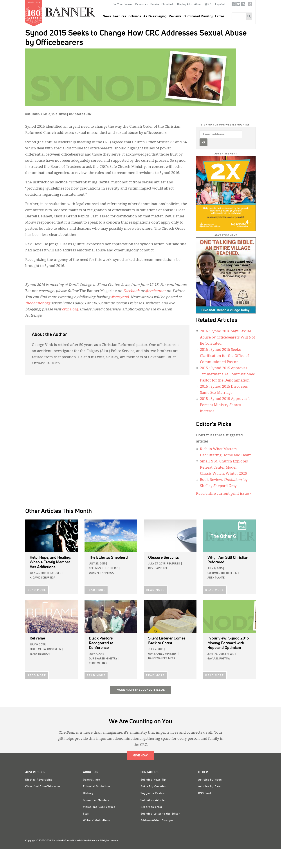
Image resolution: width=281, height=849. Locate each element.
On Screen (54, 649)
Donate (154, 4)
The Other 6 (110, 568)
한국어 (208, 4)
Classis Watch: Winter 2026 (223, 474)
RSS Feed (204, 793)
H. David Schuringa (42, 578)
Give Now (140, 755)
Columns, (95, 568)
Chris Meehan (98, 663)
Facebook (234, 5)
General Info (91, 780)
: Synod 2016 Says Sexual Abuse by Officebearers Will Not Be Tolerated (227, 338)
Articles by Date (209, 786)
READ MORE (36, 590)
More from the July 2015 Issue (141, 689)
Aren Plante (216, 578)
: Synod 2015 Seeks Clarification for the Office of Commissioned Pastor (224, 356)
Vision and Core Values (99, 807)
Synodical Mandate (96, 800)
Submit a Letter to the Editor (160, 814)
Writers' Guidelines (96, 820)
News (63, 114)
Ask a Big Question (153, 786)
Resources (141, 4)
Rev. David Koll (158, 568)
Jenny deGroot (40, 654)
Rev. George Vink (79, 114)
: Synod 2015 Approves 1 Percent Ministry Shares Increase (225, 405)
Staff (86, 814)
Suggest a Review (152, 793)
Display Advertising (39, 780)
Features (119, 16)
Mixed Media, (38, 649)
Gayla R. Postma (218, 658)
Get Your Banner (122, 4)
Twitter (238, 5)
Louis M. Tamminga (101, 573)
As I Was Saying (154, 16)
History (88, 793)
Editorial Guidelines (97, 786)
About (198, 4)
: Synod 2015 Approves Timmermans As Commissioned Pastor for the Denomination (227, 374)
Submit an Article (152, 800)
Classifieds (168, 4)
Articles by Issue (210, 780)
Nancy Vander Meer (161, 658)
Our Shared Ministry (198, 16)
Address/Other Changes (156, 820)
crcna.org (250, 4)
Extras (219, 16)
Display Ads (184, 4)
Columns (134, 16)
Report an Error (151, 807)
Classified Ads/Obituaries (43, 786)
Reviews (175, 16)
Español (220, 4)
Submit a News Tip (153, 780)
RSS (243, 5)
